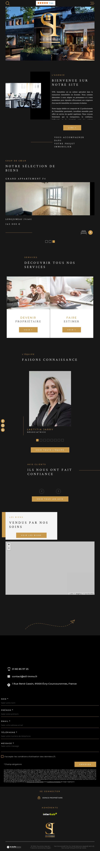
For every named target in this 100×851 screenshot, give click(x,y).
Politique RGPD (74, 848)
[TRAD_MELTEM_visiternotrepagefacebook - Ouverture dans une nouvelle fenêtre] (3, 421)
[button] (46, 242)
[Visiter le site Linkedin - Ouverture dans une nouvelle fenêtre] (3, 430)
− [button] (9, 549)
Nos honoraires (59, 847)
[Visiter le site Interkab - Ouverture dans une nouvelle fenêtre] (50, 815)
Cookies (83, 848)
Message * (7, 744)
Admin (91, 847)
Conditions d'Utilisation (54, 782)
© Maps (78, 594)
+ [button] (9, 545)
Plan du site (70, 847)
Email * (5, 722)
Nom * (5, 700)
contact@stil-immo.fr (24, 677)
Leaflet (71, 594)
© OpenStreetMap (88, 594)
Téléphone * (9, 733)
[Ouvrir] (8, 3)
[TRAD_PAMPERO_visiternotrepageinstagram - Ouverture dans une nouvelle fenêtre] (3, 425)
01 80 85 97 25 (20, 669)
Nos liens (64, 848)
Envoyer (85, 765)
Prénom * (7, 711)
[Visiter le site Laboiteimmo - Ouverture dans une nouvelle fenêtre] (14, 848)
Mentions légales (81, 847)
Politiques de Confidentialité (35, 782)
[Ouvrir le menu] (92, 3)
